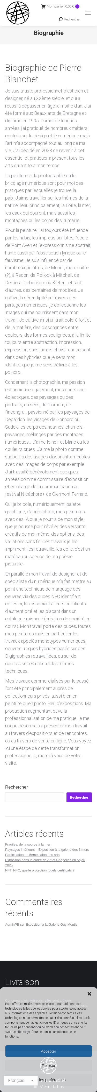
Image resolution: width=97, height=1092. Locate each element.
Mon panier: (60, 6)
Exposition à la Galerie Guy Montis (51, 924)
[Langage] (21, 1081)
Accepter (48, 1051)
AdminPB (12, 924)
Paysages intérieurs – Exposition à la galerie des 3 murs (47, 850)
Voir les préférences (48, 1079)
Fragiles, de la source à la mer (27, 844)
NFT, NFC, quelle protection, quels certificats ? (39, 870)
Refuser (48, 1065)
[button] (89, 993)
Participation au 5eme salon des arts (32, 855)
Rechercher (16, 787)
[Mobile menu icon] (88, 13)
